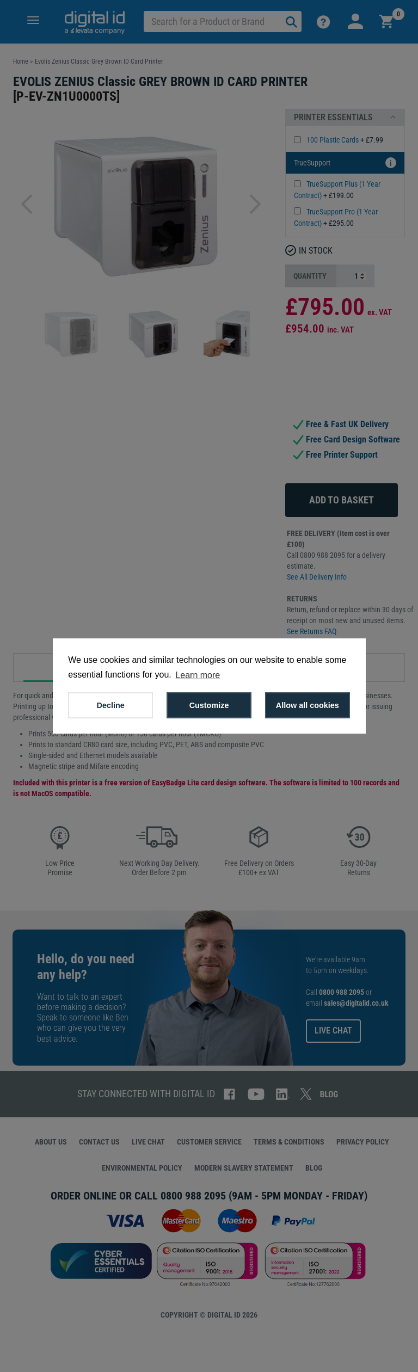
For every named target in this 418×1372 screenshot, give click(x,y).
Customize (209, 705)
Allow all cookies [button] (307, 705)
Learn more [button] (197, 675)
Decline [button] (111, 705)
